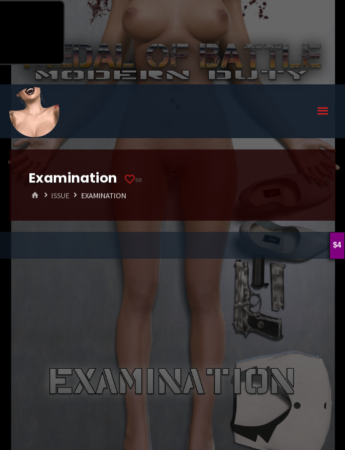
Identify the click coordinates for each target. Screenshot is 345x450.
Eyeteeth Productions (34, 112)
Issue (60, 195)
